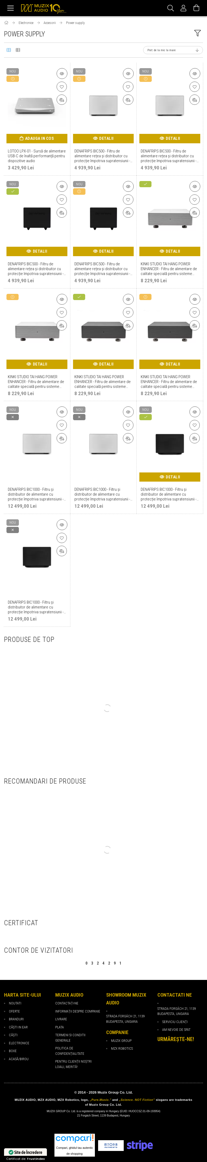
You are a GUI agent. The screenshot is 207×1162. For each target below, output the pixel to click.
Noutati (15, 1003)
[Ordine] (173, 50)
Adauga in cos (39, 138)
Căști (13, 1035)
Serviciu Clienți (175, 1022)
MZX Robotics (122, 1048)
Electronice (19, 1043)
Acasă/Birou (19, 1059)
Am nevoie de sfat (176, 1030)
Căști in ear (18, 1027)
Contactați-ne (66, 1003)
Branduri (16, 1019)
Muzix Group (121, 1041)
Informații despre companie (77, 1011)
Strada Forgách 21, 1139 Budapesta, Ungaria (176, 1011)
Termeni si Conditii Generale (70, 1037)
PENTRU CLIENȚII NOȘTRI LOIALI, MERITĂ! (73, 1064)
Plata (59, 1027)
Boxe (13, 1051)
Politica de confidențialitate (69, 1051)
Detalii (106, 138)
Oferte (14, 1011)
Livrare (61, 1019)
